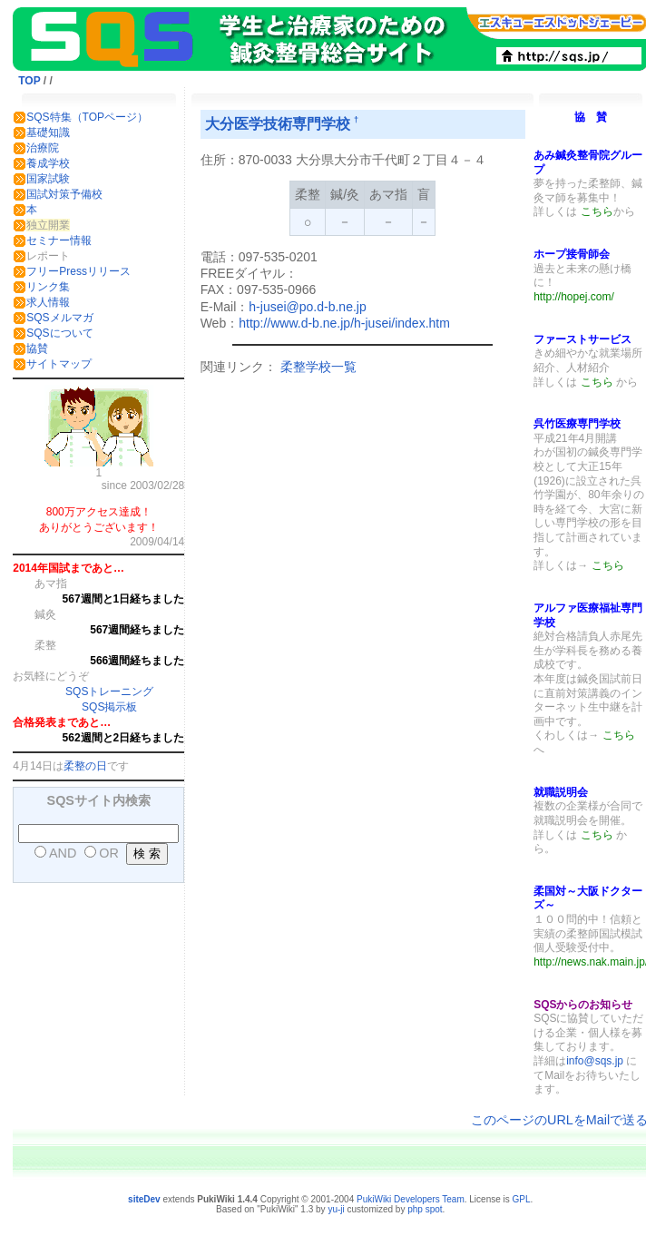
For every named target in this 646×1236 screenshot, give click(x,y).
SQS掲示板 (109, 707)
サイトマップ (59, 364)
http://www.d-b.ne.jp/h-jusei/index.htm (344, 323)
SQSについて (59, 333)
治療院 (42, 148)
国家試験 (48, 178)
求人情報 (48, 302)
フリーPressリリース (78, 271)
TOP (29, 80)
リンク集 (48, 286)
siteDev (144, 1199)
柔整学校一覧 (318, 366)
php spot (424, 1209)
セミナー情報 (59, 240)
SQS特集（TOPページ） (87, 117)
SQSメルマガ (59, 317)
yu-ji (336, 1209)
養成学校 (48, 163)
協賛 (37, 348)
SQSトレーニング (109, 691)
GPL (522, 1199)
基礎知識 (48, 132)
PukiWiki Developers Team (411, 1199)
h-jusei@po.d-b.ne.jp (307, 306)
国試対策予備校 (64, 194)
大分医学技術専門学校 (277, 123)
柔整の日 (85, 766)
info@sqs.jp (594, 1061)
